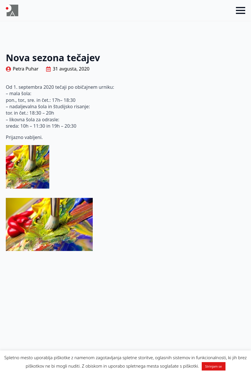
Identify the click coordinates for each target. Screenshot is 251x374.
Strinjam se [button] (213, 366)
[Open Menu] (240, 10)
